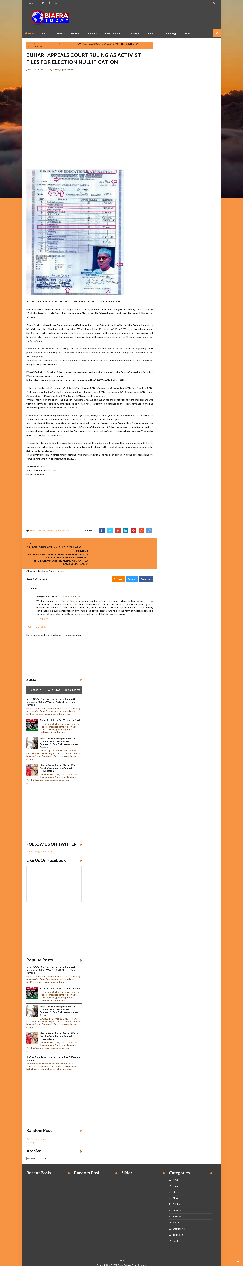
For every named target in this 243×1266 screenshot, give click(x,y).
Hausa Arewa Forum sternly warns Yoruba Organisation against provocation (59, 760)
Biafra (175, 1178)
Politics (75, 33)
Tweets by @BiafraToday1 (40, 843)
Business (92, 33)
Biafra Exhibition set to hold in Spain (60, 712)
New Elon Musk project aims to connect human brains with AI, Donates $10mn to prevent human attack (59, 735)
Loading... (31, 1134)
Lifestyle (134, 33)
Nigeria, (63, 70)
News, (57, 70)
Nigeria (64, 44)
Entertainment (113, 33)
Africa (38, 44)
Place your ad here (35, 1131)
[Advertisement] (156, 17)
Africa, (43, 70)
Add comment (35, 619)
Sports (176, 1215)
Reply (42, 610)
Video (187, 33)
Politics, (70, 70)
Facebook (146, 571)
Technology (169, 33)
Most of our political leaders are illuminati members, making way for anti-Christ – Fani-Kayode (51, 694)
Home (30, 3)
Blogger (118, 571)
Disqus (131, 571)
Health (151, 33)
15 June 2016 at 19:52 (70, 589)
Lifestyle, (50, 70)
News (55, 44)
